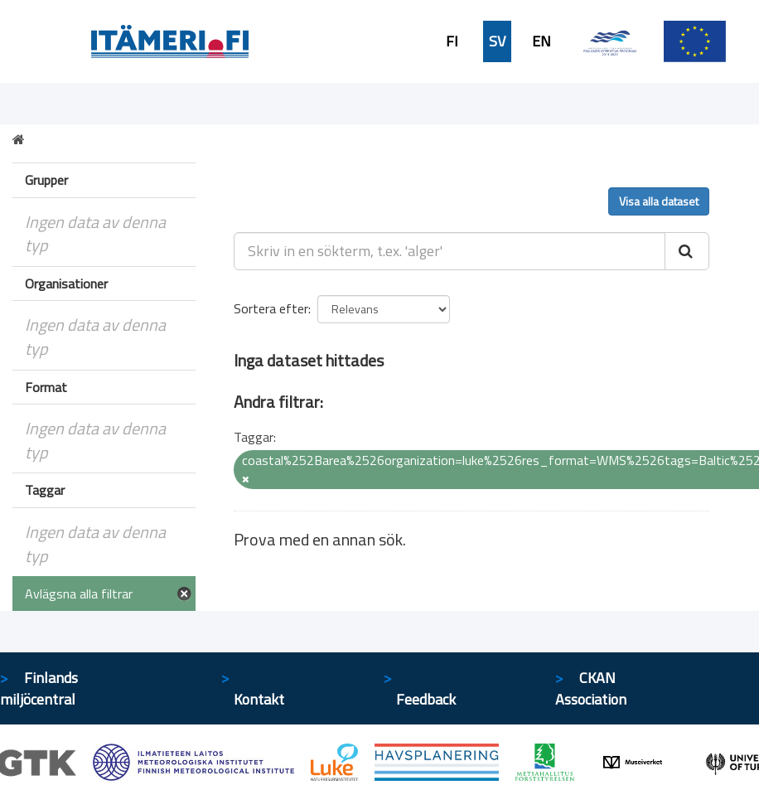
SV (497, 41)
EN (541, 41)
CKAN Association (590, 688)
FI (452, 41)
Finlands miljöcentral (39, 688)
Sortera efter (271, 308)
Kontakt (259, 699)
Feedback (426, 699)
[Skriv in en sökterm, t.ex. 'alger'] (450, 251)
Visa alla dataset (659, 201)
